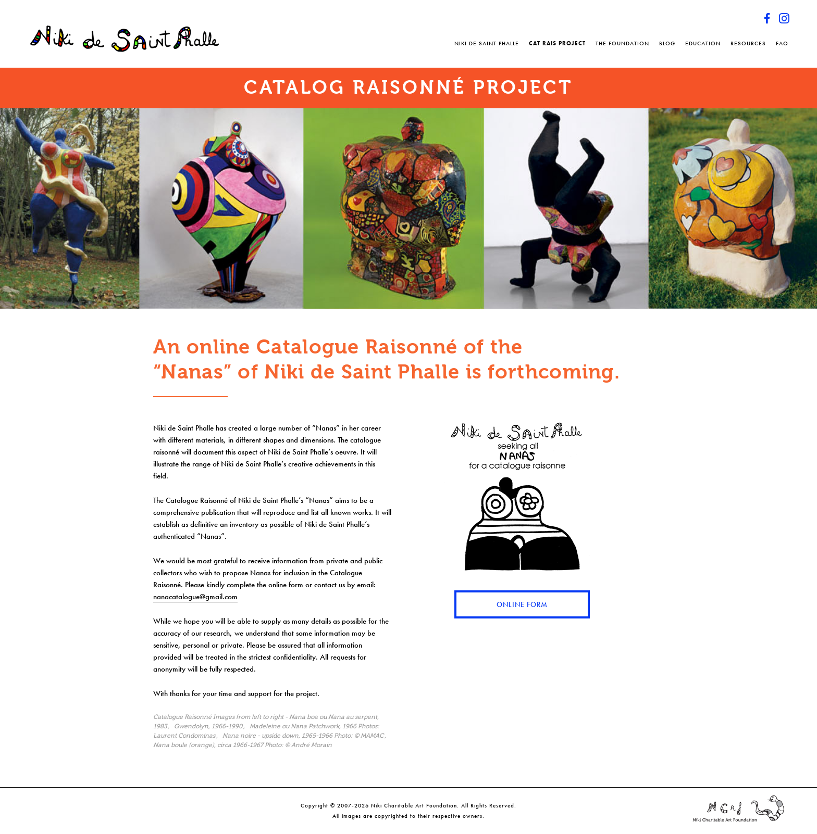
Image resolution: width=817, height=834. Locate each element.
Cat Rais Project (557, 43)
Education (703, 43)
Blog (667, 43)
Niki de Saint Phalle (486, 43)
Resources (748, 43)
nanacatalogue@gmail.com (195, 596)
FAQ (782, 43)
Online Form (522, 604)
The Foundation (622, 43)
